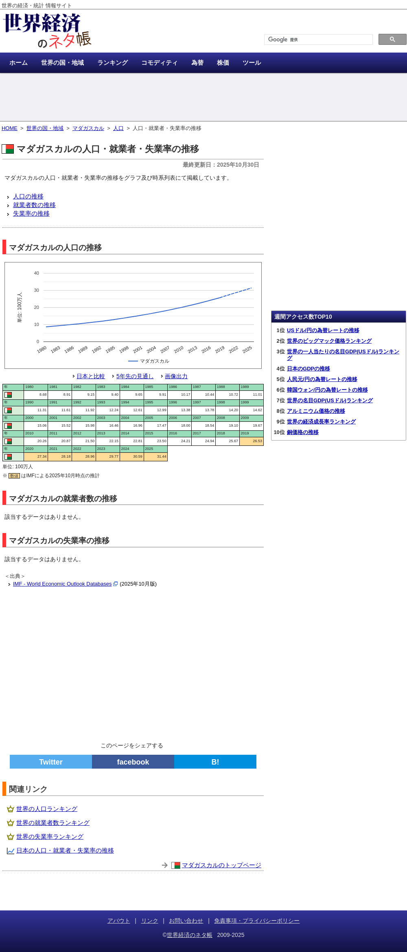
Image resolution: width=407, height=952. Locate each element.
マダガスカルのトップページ (221, 865)
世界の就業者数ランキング (53, 822)
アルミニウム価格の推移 (316, 411)
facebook (133, 762)
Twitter (51, 762)
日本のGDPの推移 (308, 369)
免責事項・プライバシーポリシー (257, 920)
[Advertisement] (203, 97)
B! (215, 762)
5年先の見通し (135, 376)
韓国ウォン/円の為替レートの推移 (327, 390)
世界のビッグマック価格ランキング (329, 341)
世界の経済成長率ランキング (321, 422)
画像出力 (176, 376)
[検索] (317, 40)
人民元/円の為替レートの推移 (322, 379)
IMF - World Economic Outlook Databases (62, 584)
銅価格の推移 (303, 432)
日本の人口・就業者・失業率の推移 (65, 850)
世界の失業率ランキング (49, 836)
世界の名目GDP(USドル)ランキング (330, 400)
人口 (118, 128)
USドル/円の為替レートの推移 (323, 330)
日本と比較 (91, 376)
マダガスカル (88, 128)
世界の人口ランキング (46, 808)
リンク (149, 920)
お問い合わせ (186, 920)
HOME (10, 128)
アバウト (118, 920)
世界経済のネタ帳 (189, 935)
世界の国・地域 (44, 128)
